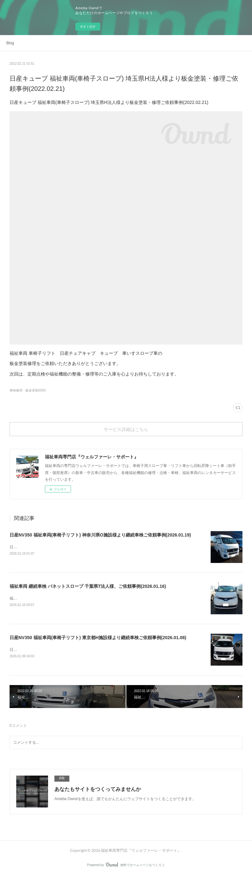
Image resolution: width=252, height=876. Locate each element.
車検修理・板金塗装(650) (28, 390)
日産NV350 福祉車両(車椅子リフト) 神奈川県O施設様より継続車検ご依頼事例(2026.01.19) (100, 534)
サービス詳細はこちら (126, 429)
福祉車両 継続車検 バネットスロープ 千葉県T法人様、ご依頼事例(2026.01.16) (88, 586)
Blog (10, 43)
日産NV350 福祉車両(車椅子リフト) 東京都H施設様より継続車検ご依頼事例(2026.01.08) (98, 637)
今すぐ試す (88, 26)
